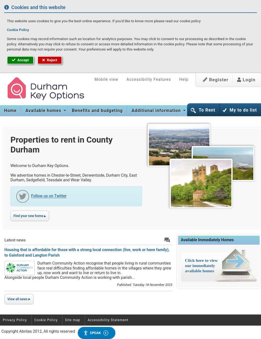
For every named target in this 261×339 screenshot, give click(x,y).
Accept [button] (20, 60)
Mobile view (106, 79)
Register (216, 79)
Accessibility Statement (108, 320)
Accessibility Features (149, 79)
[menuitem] (10, 110)
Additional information (157, 110)
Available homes (44, 110)
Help (183, 79)
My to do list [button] (243, 110)
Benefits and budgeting (97, 110)
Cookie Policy (18, 30)
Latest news (15, 240)
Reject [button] (49, 60)
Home (10, 110)
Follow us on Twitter (48, 196)
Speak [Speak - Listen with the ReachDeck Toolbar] (95, 332)
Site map (72, 320)
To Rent (207, 110)
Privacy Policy (15, 320)
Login (246, 79)
